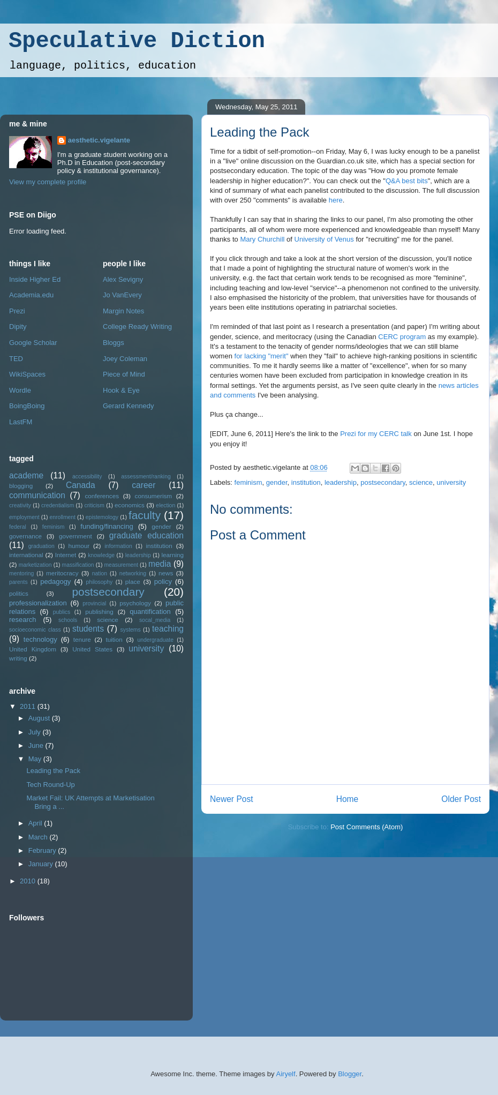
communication (37, 495)
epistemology (102, 517)
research (22, 620)
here (336, 200)
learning (172, 554)
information (118, 546)
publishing (99, 611)
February (43, 850)
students (88, 628)
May (35, 759)
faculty (145, 515)
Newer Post (231, 799)
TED (16, 359)
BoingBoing (27, 406)
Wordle (20, 390)
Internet (66, 554)
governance (25, 535)
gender (277, 482)
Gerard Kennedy (128, 406)
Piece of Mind (124, 374)
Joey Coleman (125, 359)
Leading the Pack (259, 132)
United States (92, 649)
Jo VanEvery (122, 295)
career (143, 485)
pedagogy (55, 582)
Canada (80, 485)
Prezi (17, 311)
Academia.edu (31, 295)
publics (61, 612)
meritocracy (62, 572)
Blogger (349, 1074)
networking (132, 573)
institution (306, 482)
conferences (102, 495)
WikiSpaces (27, 374)
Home (347, 799)
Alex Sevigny (123, 279)
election (165, 505)
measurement (121, 565)
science (421, 482)
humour (79, 545)
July (35, 732)
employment (24, 517)
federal (17, 527)
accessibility (87, 476)
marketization (35, 565)
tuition (114, 639)
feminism (248, 482)
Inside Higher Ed (35, 279)
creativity (20, 505)
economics (130, 504)
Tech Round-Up (50, 785)
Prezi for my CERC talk (376, 434)
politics (18, 593)
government (75, 535)
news (166, 572)
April (36, 823)
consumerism (153, 495)
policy (163, 582)
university (451, 482)
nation (99, 573)
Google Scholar (33, 343)
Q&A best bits (407, 181)
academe (26, 475)
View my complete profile (47, 182)
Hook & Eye (121, 390)
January (41, 864)
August (40, 718)
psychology (134, 602)
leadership (341, 482)
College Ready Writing (137, 326)
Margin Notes (123, 311)
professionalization (38, 603)
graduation (41, 546)
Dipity (18, 326)
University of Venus (324, 239)
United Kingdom (32, 649)
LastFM (20, 422)
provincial (94, 603)
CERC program (402, 337)
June (37, 745)
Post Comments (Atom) (366, 827)
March (39, 837)
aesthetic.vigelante (99, 140)
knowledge (101, 555)
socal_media (154, 620)
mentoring (21, 573)
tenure (82, 639)
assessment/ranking (145, 476)
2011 (28, 706)
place (132, 581)
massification (78, 565)
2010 (28, 881)
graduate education (146, 535)
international (26, 554)
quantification (150, 612)
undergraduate (155, 640)
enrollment (62, 517)
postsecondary (382, 482)
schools (67, 620)
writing (18, 658)
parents (18, 582)
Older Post (461, 799)
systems (130, 630)
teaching (168, 628)
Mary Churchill (262, 239)
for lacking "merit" (262, 356)
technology (40, 639)
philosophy (99, 582)
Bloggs (113, 343)
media (159, 563)
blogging (21, 485)
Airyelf (286, 1074)
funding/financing (106, 526)
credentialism (57, 505)
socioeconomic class (35, 630)
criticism (94, 505)
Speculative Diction (137, 41)
